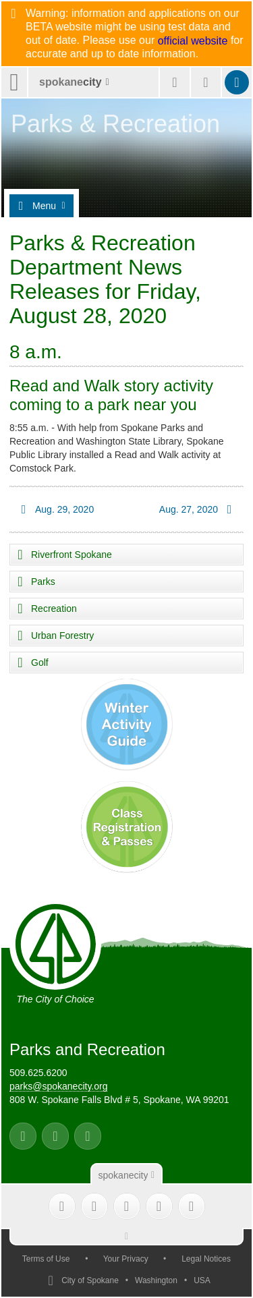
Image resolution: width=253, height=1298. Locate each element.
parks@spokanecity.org (58, 1086)
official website (193, 41)
